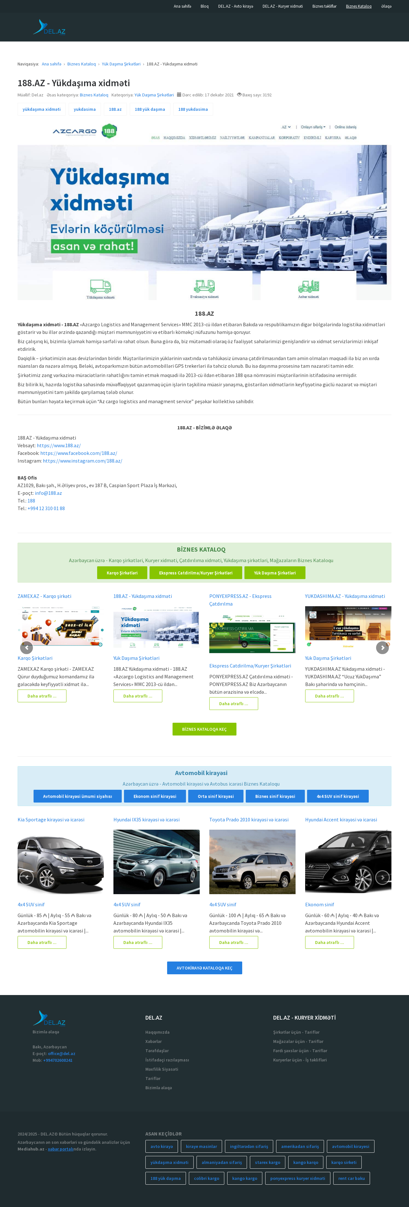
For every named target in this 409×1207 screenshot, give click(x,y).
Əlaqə (386, 6)
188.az (115, 109)
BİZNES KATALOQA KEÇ (204, 729)
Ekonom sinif (319, 904)
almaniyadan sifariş (222, 1162)
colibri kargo (206, 1178)
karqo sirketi (344, 1162)
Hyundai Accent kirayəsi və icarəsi (341, 819)
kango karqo (305, 1162)
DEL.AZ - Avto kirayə (235, 6)
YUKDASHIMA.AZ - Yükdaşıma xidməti (345, 596)
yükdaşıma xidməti (42, 109)
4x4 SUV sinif (31, 904)
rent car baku (351, 1178)
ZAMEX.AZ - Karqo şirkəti (44, 596)
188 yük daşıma (150, 109)
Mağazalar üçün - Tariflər (298, 1041)
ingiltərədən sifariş (249, 1146)
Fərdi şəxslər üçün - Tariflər (300, 1050)
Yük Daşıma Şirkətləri (154, 95)
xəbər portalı (60, 1149)
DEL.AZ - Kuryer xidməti (283, 6)
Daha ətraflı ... (42, 696)
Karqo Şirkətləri (122, 573)
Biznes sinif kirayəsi (275, 796)
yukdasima (85, 109)
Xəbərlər (153, 1041)
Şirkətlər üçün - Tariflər (296, 1032)
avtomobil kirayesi (350, 1146)
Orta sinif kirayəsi (216, 796)
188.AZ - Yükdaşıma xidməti (142, 596)
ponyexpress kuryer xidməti (297, 1178)
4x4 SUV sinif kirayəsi (338, 796)
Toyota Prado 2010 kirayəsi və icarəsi (249, 819)
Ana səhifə (182, 6)
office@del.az (61, 1053)
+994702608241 (58, 1060)
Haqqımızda (157, 1032)
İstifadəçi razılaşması (167, 1060)
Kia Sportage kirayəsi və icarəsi (51, 819)
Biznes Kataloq (359, 6)
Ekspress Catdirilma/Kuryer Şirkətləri (196, 573)
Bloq (205, 6)
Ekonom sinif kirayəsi (155, 796)
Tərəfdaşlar (157, 1050)
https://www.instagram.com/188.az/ (82, 460)
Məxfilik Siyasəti (161, 1069)
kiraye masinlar (201, 1146)
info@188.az (48, 493)
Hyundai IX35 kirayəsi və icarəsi (146, 819)
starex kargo (267, 1162)
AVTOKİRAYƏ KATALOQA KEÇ (205, 968)
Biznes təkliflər (324, 6)
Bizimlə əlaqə (158, 1087)
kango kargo (244, 1178)
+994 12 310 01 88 (46, 508)
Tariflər (152, 1078)
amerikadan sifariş (300, 1146)
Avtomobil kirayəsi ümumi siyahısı (77, 796)
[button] (26, 647)
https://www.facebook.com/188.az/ (78, 453)
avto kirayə (161, 1146)
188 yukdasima (193, 109)
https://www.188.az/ (59, 445)
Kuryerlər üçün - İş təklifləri (300, 1060)
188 (31, 500)
